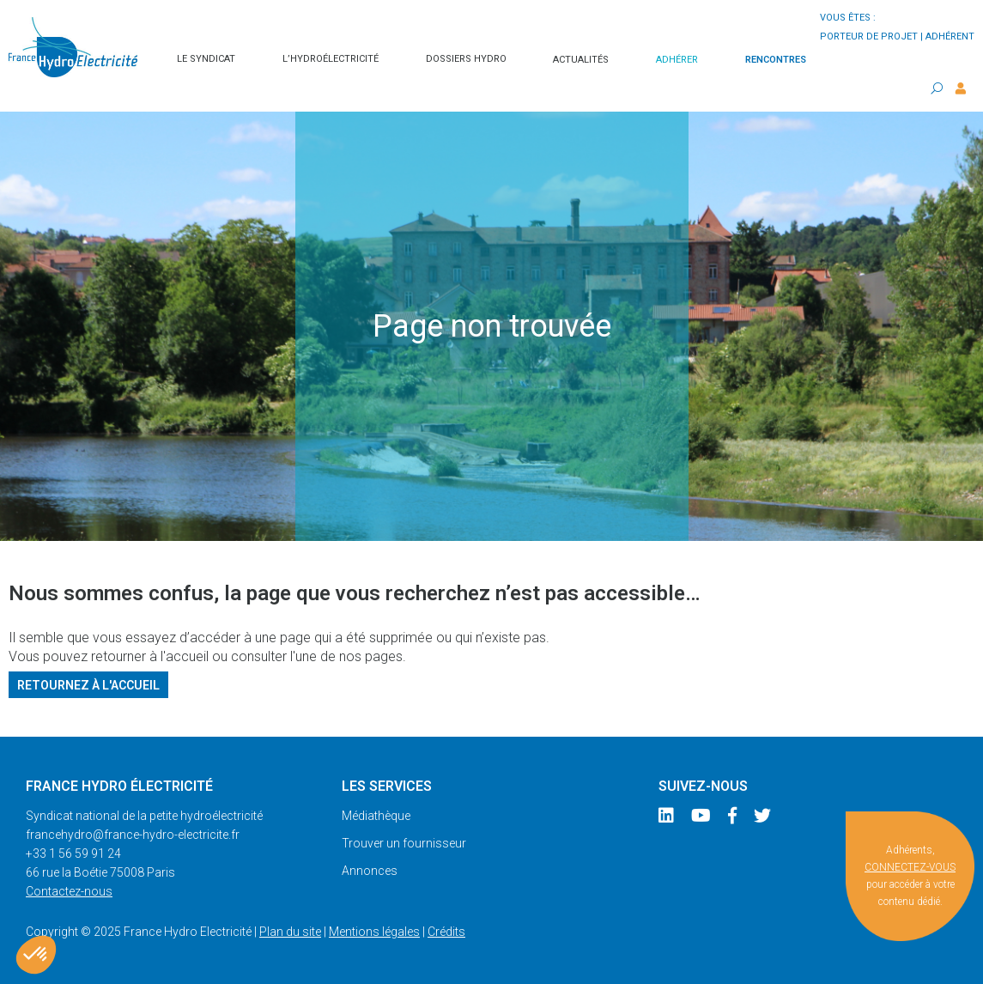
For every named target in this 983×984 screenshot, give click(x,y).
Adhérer (677, 59)
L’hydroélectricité (330, 58)
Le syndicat (206, 58)
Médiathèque (376, 816)
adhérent (949, 36)
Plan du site (290, 931)
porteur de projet (869, 36)
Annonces (369, 871)
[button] (36, 954)
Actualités (581, 59)
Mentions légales (374, 931)
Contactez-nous (69, 891)
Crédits (446, 931)
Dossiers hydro (466, 58)
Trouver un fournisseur (404, 843)
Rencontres (775, 59)
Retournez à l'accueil (88, 684)
